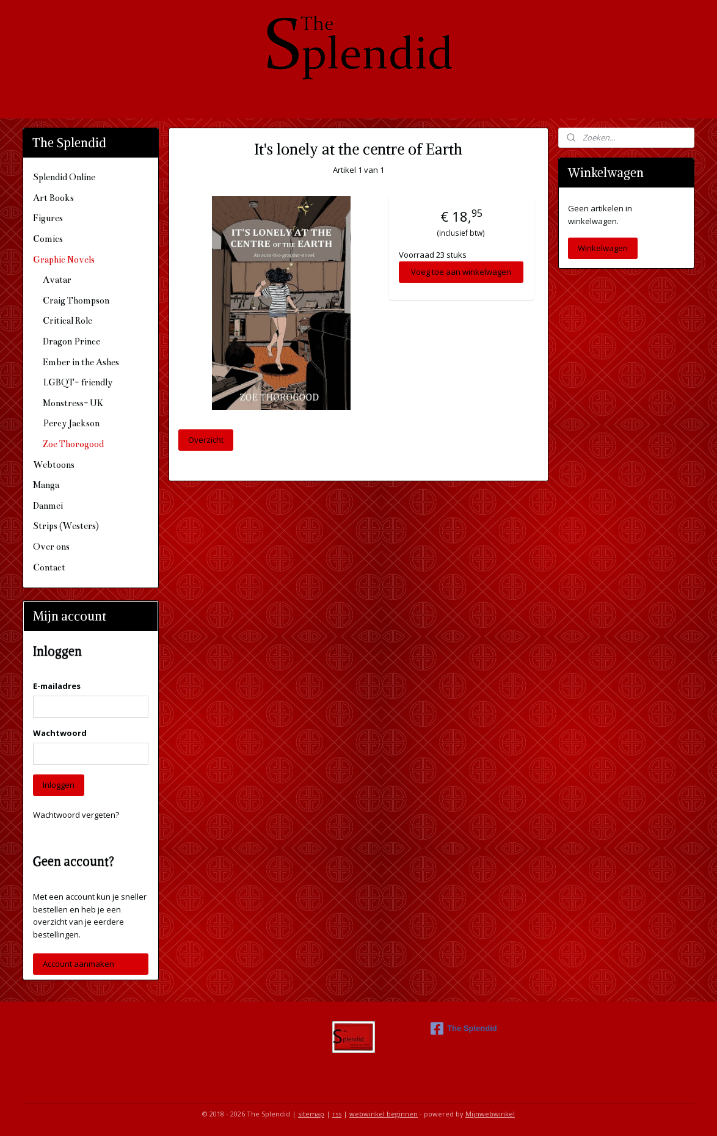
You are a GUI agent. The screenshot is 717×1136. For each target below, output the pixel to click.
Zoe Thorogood (73, 444)
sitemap (311, 1113)
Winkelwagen (603, 247)
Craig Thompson (76, 300)
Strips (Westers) (66, 525)
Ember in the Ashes (81, 362)
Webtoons (54, 464)
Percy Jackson (71, 423)
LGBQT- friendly (77, 382)
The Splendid (464, 1028)
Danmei (48, 505)
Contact (49, 567)
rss (336, 1113)
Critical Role (67, 320)
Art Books (53, 197)
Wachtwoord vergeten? (76, 814)
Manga (46, 484)
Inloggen (59, 784)
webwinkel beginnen (383, 1113)
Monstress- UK (73, 403)
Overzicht (206, 439)
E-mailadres (57, 685)
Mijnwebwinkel (490, 1113)
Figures (48, 218)
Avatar (57, 279)
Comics (48, 238)
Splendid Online (64, 177)
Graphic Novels (64, 259)
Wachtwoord (60, 732)
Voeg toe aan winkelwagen (461, 271)
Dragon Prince (71, 341)
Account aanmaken (78, 963)
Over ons (51, 546)
